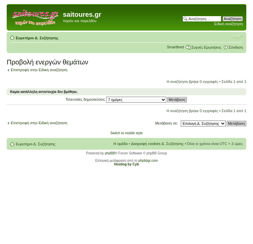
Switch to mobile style (126, 133)
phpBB (110, 153)
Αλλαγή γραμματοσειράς (238, 37)
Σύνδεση (236, 47)
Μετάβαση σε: (166, 123)
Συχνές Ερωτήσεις (206, 47)
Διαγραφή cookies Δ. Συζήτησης (157, 144)
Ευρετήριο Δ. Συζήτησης (37, 38)
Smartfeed (175, 47)
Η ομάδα (121, 144)
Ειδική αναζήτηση (228, 24)
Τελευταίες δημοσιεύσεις (126, 99)
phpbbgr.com (148, 160)
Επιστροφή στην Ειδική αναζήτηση (39, 70)
